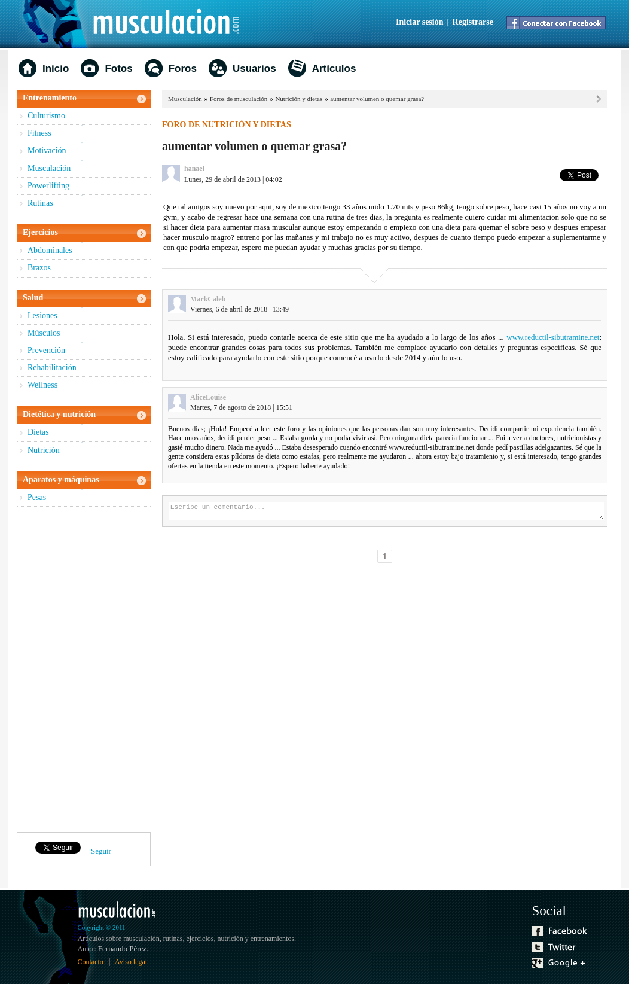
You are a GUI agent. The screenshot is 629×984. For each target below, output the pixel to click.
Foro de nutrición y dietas (226, 124)
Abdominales (50, 250)
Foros (183, 68)
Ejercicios (40, 232)
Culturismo (46, 115)
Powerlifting (48, 185)
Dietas (38, 432)
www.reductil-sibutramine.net (552, 337)
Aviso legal (131, 962)
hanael (194, 168)
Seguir (101, 850)
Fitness (39, 133)
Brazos (39, 267)
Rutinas (40, 203)
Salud (33, 297)
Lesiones (42, 315)
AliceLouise (208, 397)
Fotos (118, 68)
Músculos (44, 332)
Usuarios (254, 68)
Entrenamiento (50, 97)
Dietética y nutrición (59, 414)
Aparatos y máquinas (61, 479)
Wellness (42, 384)
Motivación (47, 150)
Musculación (49, 168)
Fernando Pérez (122, 948)
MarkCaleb (207, 299)
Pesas (37, 497)
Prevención (46, 350)
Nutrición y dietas (298, 98)
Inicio (55, 68)
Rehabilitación (52, 367)
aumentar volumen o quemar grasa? (377, 98)
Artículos (334, 68)
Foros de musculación (239, 98)
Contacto (90, 962)
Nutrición (44, 450)
